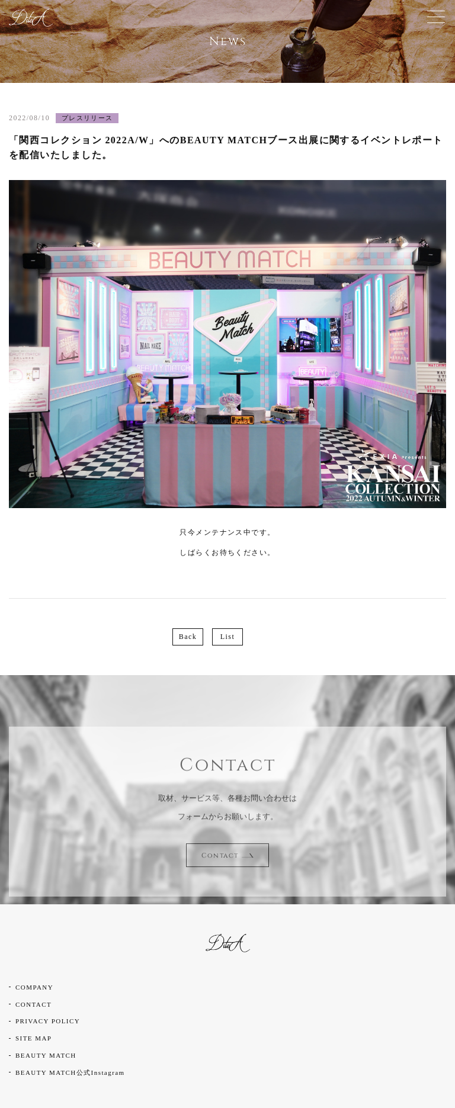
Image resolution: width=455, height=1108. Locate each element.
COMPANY (34, 987)
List (227, 636)
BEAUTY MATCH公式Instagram (70, 1072)
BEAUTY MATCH (45, 1055)
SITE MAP (33, 1038)
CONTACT (33, 1004)
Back (188, 636)
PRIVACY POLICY (47, 1021)
